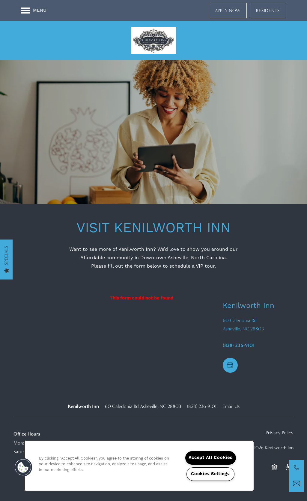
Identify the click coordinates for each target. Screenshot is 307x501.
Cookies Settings (210, 474)
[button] (228, 10)
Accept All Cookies (211, 457)
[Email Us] (296, 483)
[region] (139, 465)
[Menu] (33, 10)
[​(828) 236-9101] (296, 467)
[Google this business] (230, 365)
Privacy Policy (280, 433)
